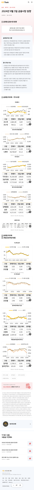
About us (10, 482)
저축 (3, 478)
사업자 (29, 478)
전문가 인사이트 (17, 480)
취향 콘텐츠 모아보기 (25, 480)
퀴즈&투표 (10, 480)
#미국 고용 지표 (21, 375)
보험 (22, 478)
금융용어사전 (4, 482)
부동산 (16, 478)
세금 (19, 478)
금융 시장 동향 (12, 7)
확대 (30, 124)
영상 (6, 480)
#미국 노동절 (5, 375)
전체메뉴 (31, 2)
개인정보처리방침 (5, 486)
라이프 (12, 478)
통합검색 (28, 2)
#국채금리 (13, 375)
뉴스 (3, 480)
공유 (20, 485)
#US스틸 (14, 378)
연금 (25, 478)
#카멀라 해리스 (6, 378)
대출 (9, 478)
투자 (7, 7)
